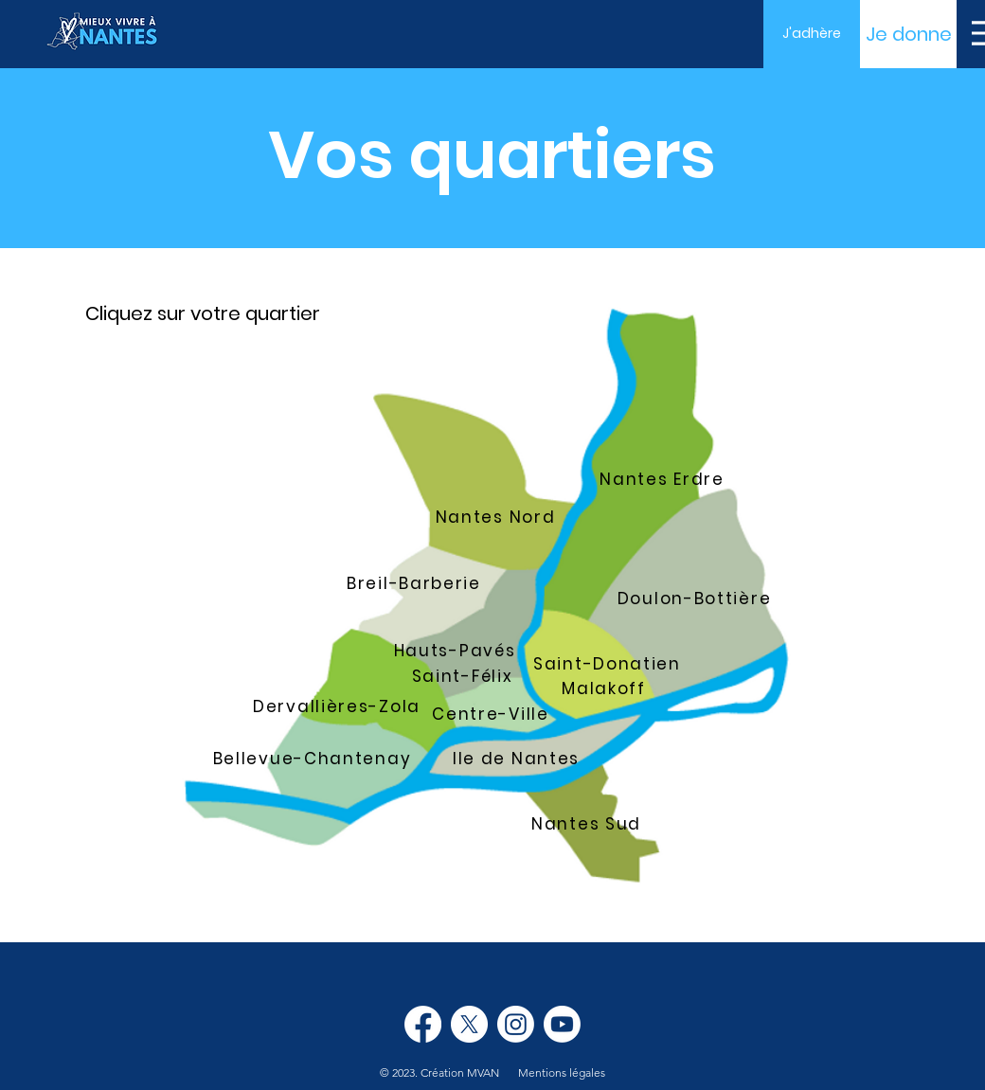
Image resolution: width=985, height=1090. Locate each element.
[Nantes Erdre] (663, 479)
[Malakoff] (605, 688)
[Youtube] (562, 1024)
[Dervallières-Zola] (338, 706)
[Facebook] (422, 1024)
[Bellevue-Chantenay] (314, 758)
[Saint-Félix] (464, 676)
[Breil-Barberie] (415, 583)
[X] (469, 1024)
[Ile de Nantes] (518, 758)
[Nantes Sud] (588, 824)
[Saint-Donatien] (609, 664)
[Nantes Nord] (497, 517)
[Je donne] (908, 34)
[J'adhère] (811, 34)
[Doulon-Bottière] (696, 598)
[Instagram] (515, 1024)
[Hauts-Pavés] (456, 651)
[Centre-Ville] (492, 714)
